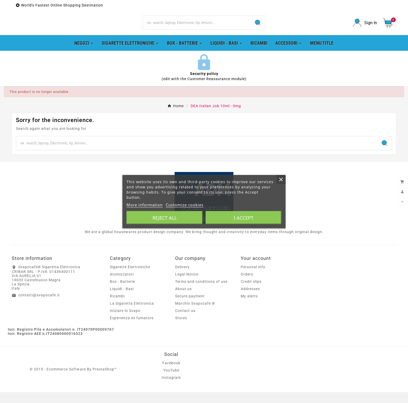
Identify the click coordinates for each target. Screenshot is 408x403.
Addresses (250, 300)
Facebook (171, 374)
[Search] (197, 28)
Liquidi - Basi (122, 300)
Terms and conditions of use (201, 292)
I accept (243, 217)
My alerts (249, 307)
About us (183, 300)
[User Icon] (365, 28)
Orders (247, 285)
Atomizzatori (122, 285)
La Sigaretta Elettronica (132, 314)
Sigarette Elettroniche (130, 278)
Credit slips (251, 292)
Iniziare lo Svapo (125, 321)
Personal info (253, 278)
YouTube (171, 381)
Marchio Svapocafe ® (195, 314)
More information (144, 204)
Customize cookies (184, 204)
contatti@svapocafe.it (39, 306)
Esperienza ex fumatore (132, 329)
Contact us (185, 321)
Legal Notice (186, 285)
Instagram (171, 388)
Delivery (182, 278)
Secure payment (190, 307)
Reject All (164, 217)
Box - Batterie (122, 292)
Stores (181, 329)
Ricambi (117, 307)
